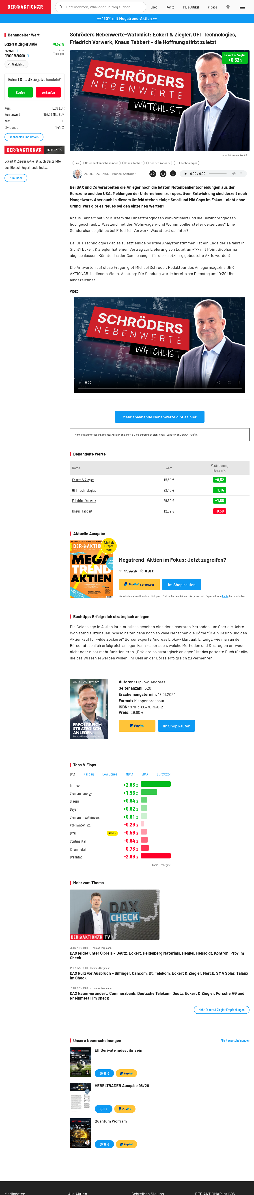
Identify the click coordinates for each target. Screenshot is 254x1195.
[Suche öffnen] (60, 7)
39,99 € (104, 1144)
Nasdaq (89, 773)
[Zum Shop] (154, 7)
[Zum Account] (170, 7)
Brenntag (76, 857)
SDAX (145, 773)
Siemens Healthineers (85, 817)
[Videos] (212, 7)
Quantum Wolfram (111, 1121)
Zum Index (15, 178)
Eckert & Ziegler (83, 479)
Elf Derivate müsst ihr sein (118, 1050)
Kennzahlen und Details (24, 137)
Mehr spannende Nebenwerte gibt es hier (160, 416)
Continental (78, 841)
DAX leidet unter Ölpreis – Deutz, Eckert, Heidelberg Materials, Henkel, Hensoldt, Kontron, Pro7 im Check (157, 955)
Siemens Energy (81, 793)
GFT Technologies (186, 163)
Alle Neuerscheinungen (235, 1040)
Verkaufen (48, 92)
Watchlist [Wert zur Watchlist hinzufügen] (18, 64)
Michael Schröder (124, 174)
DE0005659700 (16, 55)
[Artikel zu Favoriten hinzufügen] (173, 173)
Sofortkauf (139, 584)
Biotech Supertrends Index (28, 167)
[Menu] (242, 7)
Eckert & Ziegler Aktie (20, 44)
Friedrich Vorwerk (159, 163)
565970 (11, 50)
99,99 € (104, 1073)
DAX (77, 163)
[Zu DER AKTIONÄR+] (191, 7)
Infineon (75, 785)
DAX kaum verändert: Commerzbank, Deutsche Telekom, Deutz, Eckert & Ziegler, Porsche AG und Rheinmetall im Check (157, 995)
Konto (225, 596)
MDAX (129, 773)
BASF (73, 833)
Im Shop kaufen (182, 584)
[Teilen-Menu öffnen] (152, 173)
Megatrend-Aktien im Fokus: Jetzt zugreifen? (172, 559)
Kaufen (20, 92)
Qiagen (74, 801)
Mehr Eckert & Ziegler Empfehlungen (222, 1009)
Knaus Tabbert (133, 163)
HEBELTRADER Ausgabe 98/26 (122, 1085)
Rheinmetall (78, 849)
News (112, 833)
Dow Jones (109, 773)
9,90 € (104, 1109)
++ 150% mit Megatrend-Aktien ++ (127, 18)
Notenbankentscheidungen (101, 163)
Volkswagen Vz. (80, 825)
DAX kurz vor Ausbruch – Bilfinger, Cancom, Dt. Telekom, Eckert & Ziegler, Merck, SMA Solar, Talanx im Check (159, 975)
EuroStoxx (163, 773)
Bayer (73, 809)
